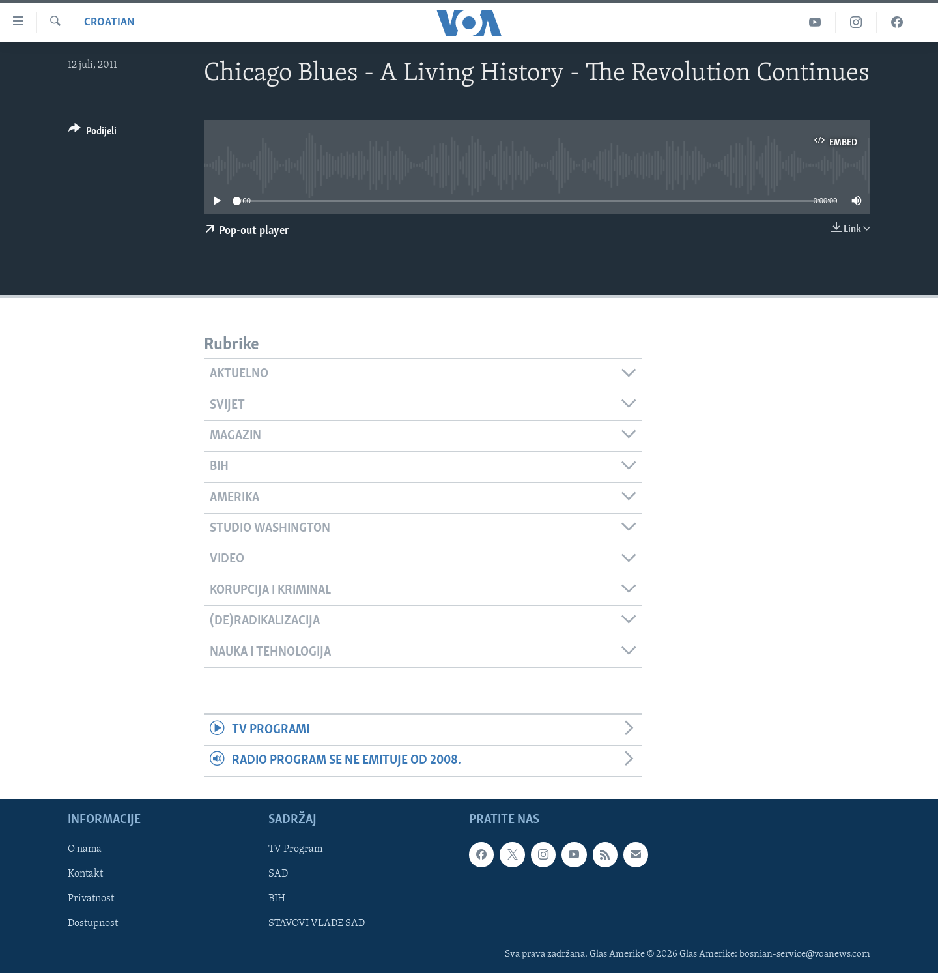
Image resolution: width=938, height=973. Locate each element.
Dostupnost (93, 923)
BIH (276, 898)
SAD (278, 874)
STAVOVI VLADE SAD (316, 923)
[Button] (92, 133)
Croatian (109, 22)
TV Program (295, 849)
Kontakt (85, 874)
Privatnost (91, 898)
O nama (85, 849)
